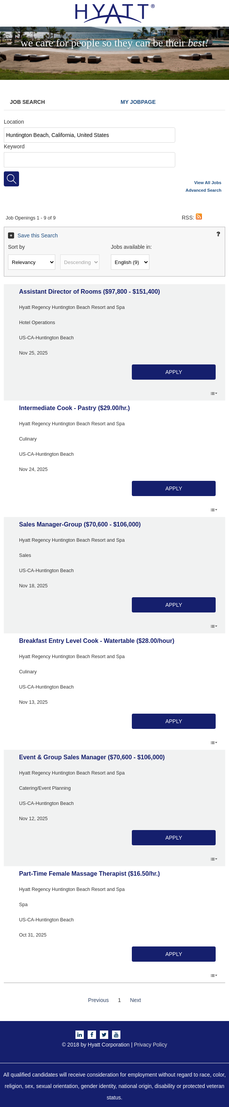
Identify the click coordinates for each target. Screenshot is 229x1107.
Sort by (16, 247)
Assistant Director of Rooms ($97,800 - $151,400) (89, 291)
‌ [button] (213, 393)
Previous (98, 1000)
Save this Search (38, 235)
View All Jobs (208, 182)
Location (14, 122)
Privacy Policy (150, 1045)
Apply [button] (173, 372)
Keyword (14, 146)
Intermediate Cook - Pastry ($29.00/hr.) (74, 408)
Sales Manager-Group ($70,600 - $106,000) (80, 524)
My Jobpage (138, 102)
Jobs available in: (131, 247)
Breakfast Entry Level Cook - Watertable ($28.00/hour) (97, 641)
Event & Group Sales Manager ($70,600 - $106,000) (92, 757)
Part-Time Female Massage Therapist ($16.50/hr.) (89, 873)
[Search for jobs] (11, 178)
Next (135, 1000)
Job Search (27, 102)
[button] (199, 218)
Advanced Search (203, 190)
